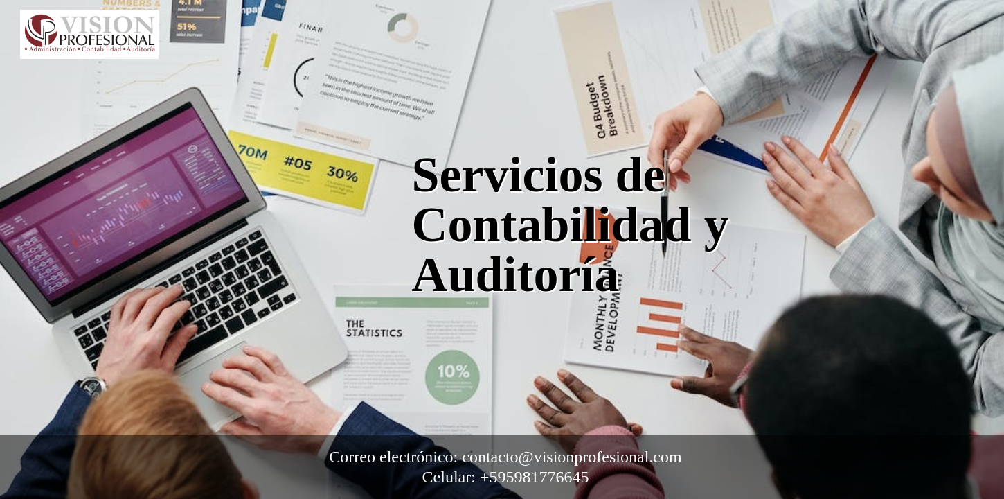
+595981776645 (534, 477)
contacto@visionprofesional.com (571, 457)
